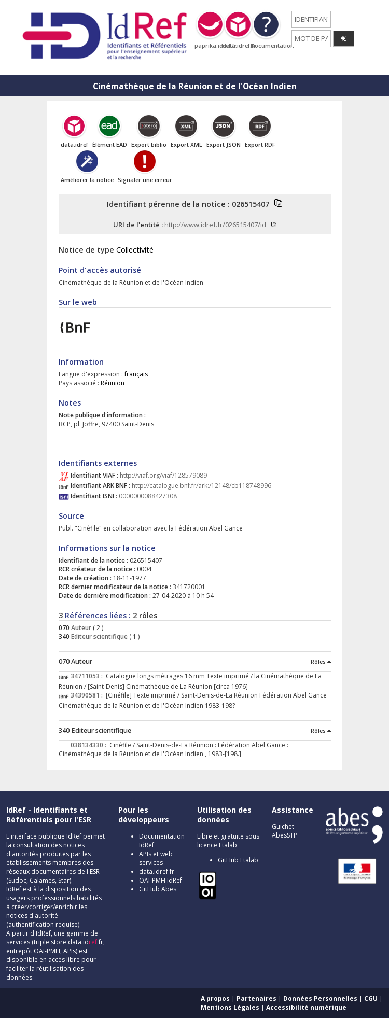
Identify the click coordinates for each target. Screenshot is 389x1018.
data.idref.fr (156, 871)
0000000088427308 (148, 496)
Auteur (80, 627)
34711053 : (88, 676)
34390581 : (88, 695)
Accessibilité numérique (306, 1007)
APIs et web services (156, 858)
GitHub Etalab (238, 860)
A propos (215, 998)
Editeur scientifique (99, 636)
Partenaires (256, 998)
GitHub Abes (157, 889)
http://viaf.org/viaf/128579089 (163, 475)
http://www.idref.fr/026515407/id (215, 224)
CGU (371, 998)
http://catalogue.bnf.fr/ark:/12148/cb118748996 (201, 485)
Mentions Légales (230, 1007)
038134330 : (90, 745)
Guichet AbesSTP (284, 831)
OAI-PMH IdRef (160, 880)
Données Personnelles (320, 998)
